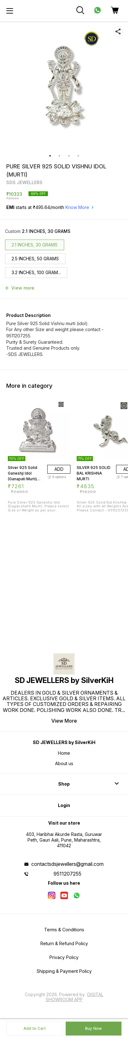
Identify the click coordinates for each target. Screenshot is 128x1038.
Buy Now (93, 1028)
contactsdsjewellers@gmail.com (67, 864)
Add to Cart (34, 1028)
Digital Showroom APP (75, 997)
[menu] (9, 10)
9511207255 (67, 874)
